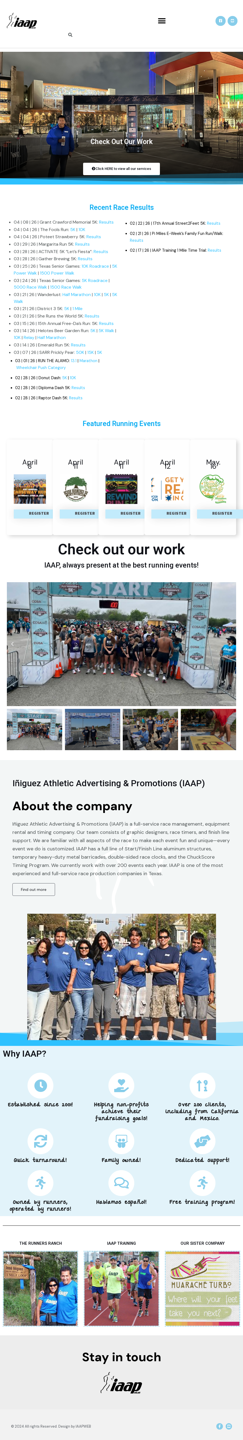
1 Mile (77, 308)
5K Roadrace (95, 280)
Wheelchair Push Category (41, 367)
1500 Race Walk (66, 287)
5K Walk (106, 330)
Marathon (88, 361)
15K (90, 352)
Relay (29, 337)
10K (81, 229)
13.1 (74, 361)
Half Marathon (76, 294)
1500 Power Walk (57, 273)
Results (106, 222)
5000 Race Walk (30, 287)
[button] (161, 21)
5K (72, 229)
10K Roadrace (95, 266)
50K (80, 352)
